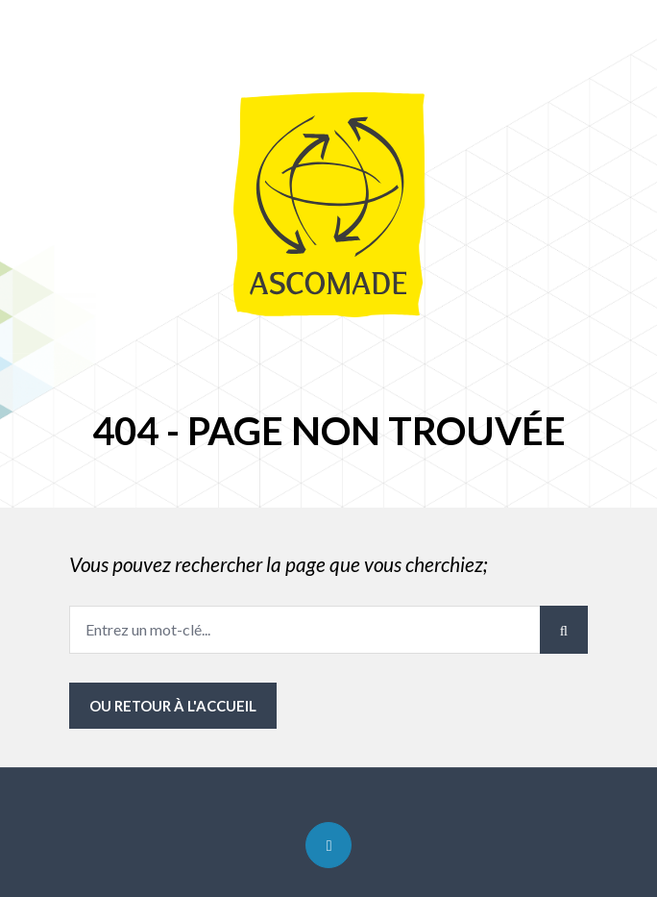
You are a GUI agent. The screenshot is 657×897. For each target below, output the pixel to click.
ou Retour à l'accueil (172, 705)
